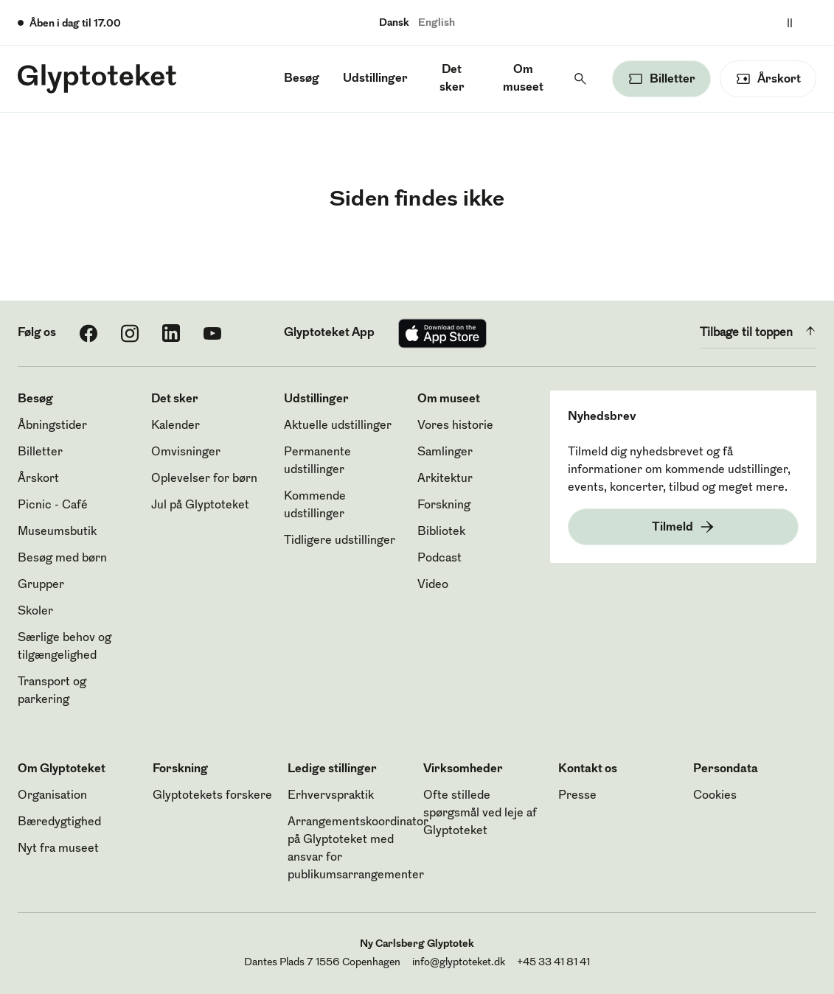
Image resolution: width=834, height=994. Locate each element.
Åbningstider (52, 426)
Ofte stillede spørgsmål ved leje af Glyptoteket (480, 813)
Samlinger (445, 452)
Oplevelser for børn (204, 479)
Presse (577, 796)
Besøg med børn (62, 558)
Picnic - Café (53, 505)
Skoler (35, 611)
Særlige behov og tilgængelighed (64, 647)
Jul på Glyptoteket (200, 505)
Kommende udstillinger (315, 505)
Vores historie (455, 426)
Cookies (715, 796)
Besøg (301, 79)
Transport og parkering (52, 691)
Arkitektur (445, 479)
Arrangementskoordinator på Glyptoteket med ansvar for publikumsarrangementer (358, 848)
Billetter (40, 452)
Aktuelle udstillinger (338, 426)
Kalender (175, 426)
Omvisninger (185, 452)
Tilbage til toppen (758, 331)
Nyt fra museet (58, 849)
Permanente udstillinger (317, 461)
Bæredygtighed (59, 822)
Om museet (523, 79)
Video (432, 585)
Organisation (52, 796)
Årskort (38, 479)
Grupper (41, 585)
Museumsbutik (57, 532)
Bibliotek (441, 532)
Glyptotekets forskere (212, 796)
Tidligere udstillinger (339, 541)
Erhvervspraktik (331, 796)
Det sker (452, 79)
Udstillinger (375, 79)
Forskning (443, 505)
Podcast (439, 558)
